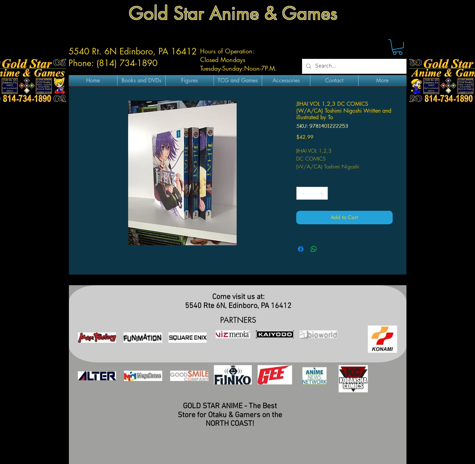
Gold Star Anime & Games (233, 13)
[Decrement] (302, 193)
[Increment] (322, 193)
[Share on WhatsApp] (314, 249)
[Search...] (353, 66)
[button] (397, 47)
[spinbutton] (312, 193)
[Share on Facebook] (301, 249)
